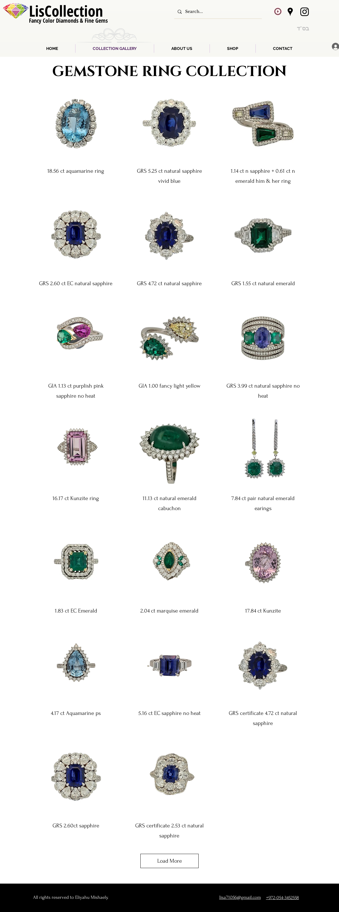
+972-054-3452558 (282, 897)
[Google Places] (290, 11)
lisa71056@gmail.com (240, 897)
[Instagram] (304, 11)
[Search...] (217, 11)
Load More (169, 861)
